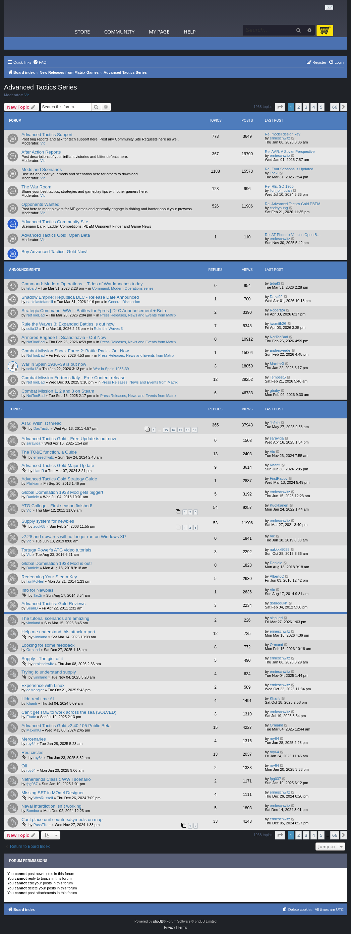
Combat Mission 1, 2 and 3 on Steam (57, 391)
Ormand (33, 650)
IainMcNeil (35, 581)
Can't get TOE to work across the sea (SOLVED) (68, 712)
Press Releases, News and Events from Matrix (138, 315)
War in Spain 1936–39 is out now (53, 364)
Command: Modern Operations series (122, 288)
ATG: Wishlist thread (41, 423)
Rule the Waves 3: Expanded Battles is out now (67, 324)
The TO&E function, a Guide (49, 452)
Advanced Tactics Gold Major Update (57, 465)
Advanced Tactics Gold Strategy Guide (59, 478)
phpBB (158, 921)
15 (166, 430)
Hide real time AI (37, 698)
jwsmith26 (278, 324)
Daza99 (276, 297)
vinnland (33, 623)
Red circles (32, 752)
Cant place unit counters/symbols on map (62, 819)
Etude (31, 717)
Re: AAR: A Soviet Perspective (290, 152)
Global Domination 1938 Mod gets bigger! (62, 492)
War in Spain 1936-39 (111, 369)
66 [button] (334, 107)
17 (180, 430)
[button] (280, 107)
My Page (159, 31)
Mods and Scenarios (41, 169)
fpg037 (32, 784)
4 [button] (313, 107)
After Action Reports (41, 152)
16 (173, 430)
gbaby (275, 391)
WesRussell (43, 798)
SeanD (32, 608)
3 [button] (306, 107)
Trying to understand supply (48, 672)
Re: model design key (282, 134)
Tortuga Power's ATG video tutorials (56, 549)
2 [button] (298, 107)
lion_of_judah (281, 190)
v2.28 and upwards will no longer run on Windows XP (73, 536)
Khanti (275, 465)
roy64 (31, 744)
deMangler (35, 690)
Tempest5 (278, 377)
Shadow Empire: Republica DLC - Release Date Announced (80, 297)
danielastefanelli (39, 302)
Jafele (275, 423)
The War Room (36, 186)
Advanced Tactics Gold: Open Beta (55, 235)
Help (190, 31)
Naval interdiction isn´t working (51, 806)
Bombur (33, 811)
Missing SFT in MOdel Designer (52, 792)
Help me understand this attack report (58, 631)
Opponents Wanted (40, 204)
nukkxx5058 (280, 549)
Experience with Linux (42, 685)
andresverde (280, 350)
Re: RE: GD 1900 (279, 186)
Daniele (32, 497)
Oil (24, 765)
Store (82, 31)
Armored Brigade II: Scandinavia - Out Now (63, 337)
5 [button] (321, 107)
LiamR (39, 471)
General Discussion (124, 302)
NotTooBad (35, 315)
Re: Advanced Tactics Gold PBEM (292, 204)
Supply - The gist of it (42, 658)
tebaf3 (31, 288)
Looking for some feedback (47, 645)
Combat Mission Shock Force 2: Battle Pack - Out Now (75, 350)
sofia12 (32, 329)
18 (187, 430)
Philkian (33, 483)
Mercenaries (33, 739)
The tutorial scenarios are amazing (55, 618)
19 (194, 430)
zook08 (39, 526)
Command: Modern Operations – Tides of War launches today (82, 283)
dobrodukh (278, 603)
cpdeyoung (279, 208)
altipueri (276, 618)
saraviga (33, 443)
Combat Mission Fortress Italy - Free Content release (73, 377)
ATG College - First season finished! (56, 505)
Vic (27, 95)
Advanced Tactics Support (46, 134)
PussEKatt (42, 825)
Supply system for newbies (47, 521)
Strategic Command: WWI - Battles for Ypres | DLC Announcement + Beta (93, 310)
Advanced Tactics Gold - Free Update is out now (68, 438)
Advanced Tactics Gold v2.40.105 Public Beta (66, 725)
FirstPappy (279, 478)
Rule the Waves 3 (108, 329)
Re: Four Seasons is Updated (289, 169)
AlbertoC (277, 576)
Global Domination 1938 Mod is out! (56, 563)
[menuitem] (39, 62)
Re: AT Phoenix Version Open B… (293, 235)
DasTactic (42, 428)
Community (119, 31)
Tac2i (274, 173)
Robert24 (277, 310)
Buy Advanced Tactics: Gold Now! (54, 251)
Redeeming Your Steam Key (49, 576)
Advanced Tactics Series (40, 87)
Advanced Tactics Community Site (54, 221)
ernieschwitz (280, 138)
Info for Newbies (37, 590)
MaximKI (277, 364)
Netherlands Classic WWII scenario (56, 779)
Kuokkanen (279, 505)
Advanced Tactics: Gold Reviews (53, 603)
